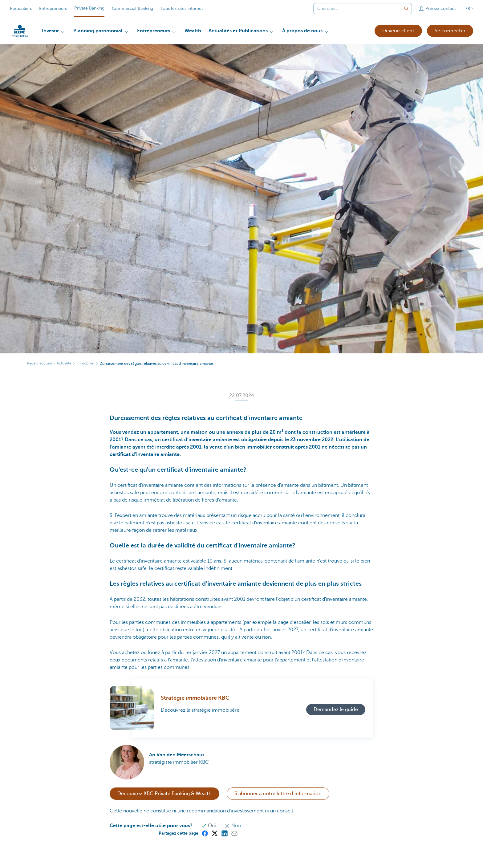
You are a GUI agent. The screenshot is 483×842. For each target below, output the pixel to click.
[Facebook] (204, 833)
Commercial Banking (132, 8)
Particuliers (21, 8)
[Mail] (234, 833)
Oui (209, 825)
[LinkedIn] (224, 833)
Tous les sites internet (181, 8)
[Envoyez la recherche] (406, 8)
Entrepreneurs (53, 8)
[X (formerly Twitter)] (214, 833)
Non (233, 825)
